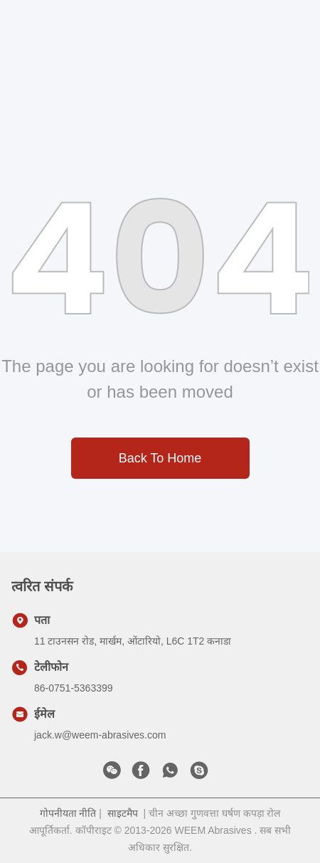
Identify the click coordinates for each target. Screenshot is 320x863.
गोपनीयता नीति (68, 813)
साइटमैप (122, 813)
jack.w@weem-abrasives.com (100, 735)
